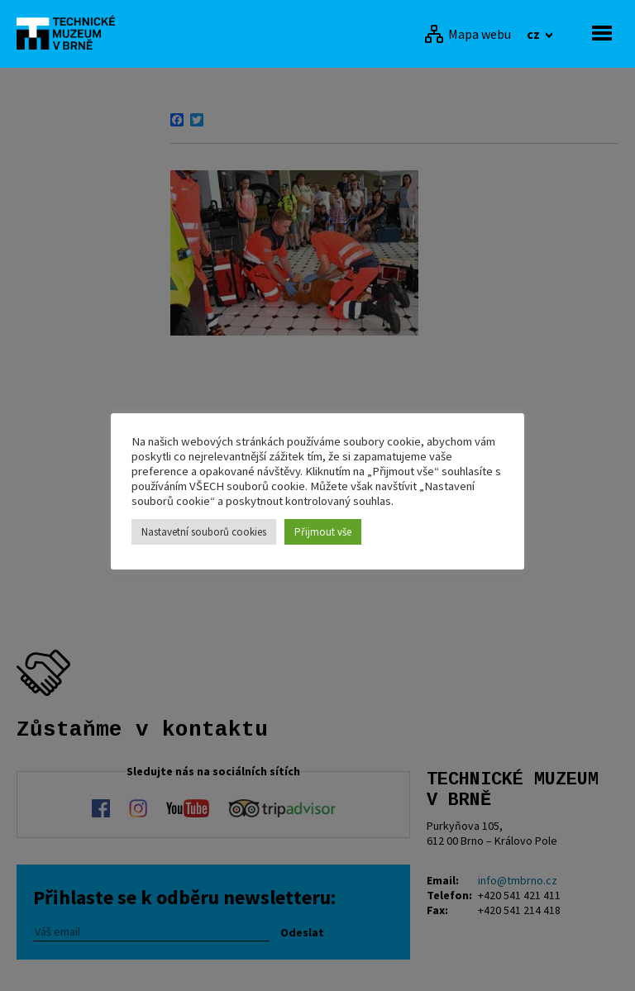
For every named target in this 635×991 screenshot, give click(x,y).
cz (534, 34)
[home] (70, 32)
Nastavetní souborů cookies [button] (203, 532)
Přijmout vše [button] (322, 532)
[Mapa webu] (467, 34)
